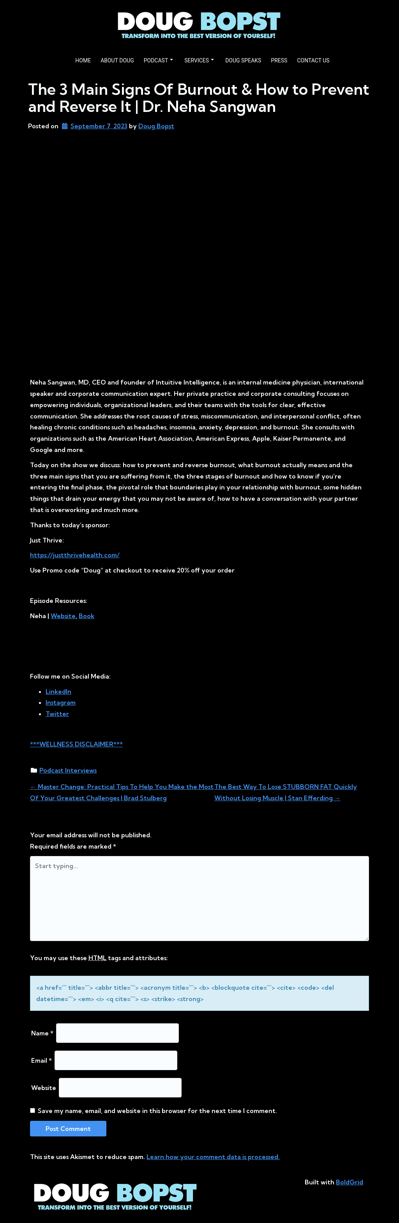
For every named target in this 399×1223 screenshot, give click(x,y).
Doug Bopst (156, 126)
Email (41, 1060)
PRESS (279, 60)
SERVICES (199, 60)
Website (43, 1088)
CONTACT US (313, 60)
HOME (83, 60)
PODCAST (158, 60)
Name (42, 1033)
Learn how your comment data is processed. (213, 1157)
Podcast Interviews (68, 770)
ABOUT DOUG (117, 60)
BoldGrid (349, 1182)
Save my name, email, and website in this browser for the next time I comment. (157, 1111)
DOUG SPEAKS (243, 60)
